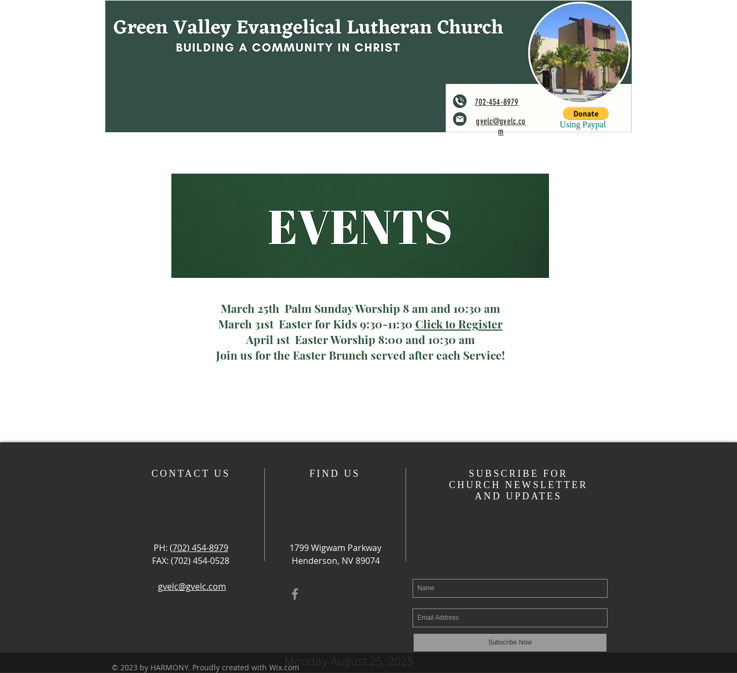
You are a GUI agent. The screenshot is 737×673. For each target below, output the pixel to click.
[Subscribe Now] (510, 643)
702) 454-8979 (200, 548)
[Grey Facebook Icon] (294, 594)
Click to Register (459, 323)
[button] (586, 113)
